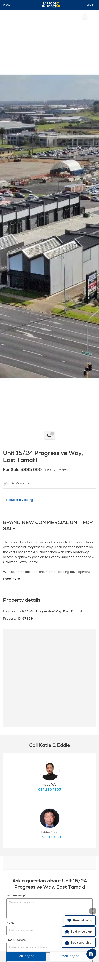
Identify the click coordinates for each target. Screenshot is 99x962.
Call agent (25, 956)
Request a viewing (19, 500)
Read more (11, 579)
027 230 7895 (49, 789)
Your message (15, 895)
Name (10, 923)
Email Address (16, 940)
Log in (91, 5)
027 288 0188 (49, 837)
